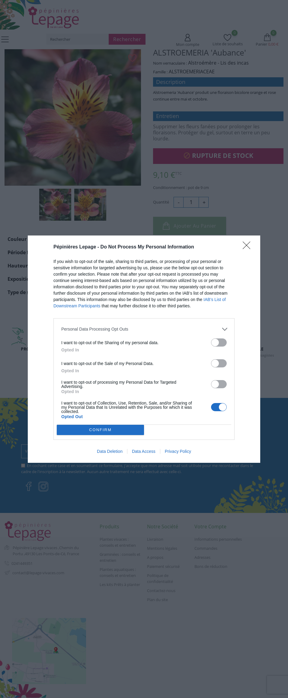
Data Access (143, 451)
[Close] (248, 247)
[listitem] (144, 329)
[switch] (219, 342)
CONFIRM (100, 429)
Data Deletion (110, 451)
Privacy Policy (178, 451)
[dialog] (144, 349)
